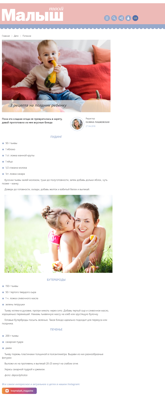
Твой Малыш (32, 13)
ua (135, 18)
